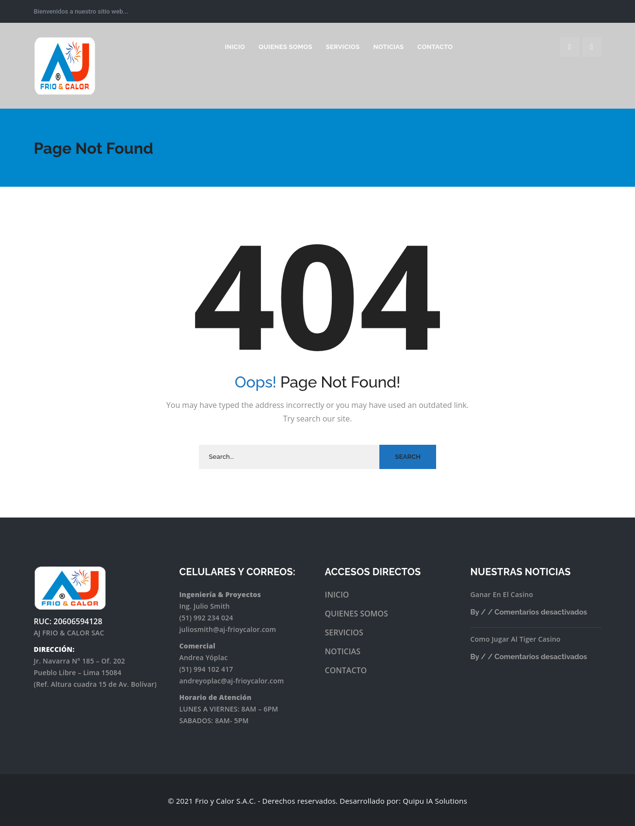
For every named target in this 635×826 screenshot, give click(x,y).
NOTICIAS (342, 651)
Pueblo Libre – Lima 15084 (78, 672)
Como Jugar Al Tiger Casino (516, 639)
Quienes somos (285, 46)
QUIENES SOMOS (356, 613)
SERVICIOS (344, 632)
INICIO (235, 46)
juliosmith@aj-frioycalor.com (228, 629)
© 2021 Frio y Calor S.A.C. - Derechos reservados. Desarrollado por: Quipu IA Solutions (317, 801)
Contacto (435, 46)
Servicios (343, 46)
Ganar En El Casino (502, 594)
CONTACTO (346, 670)
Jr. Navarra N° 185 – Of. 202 (79, 660)
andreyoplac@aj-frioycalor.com (231, 680)
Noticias (388, 46)
